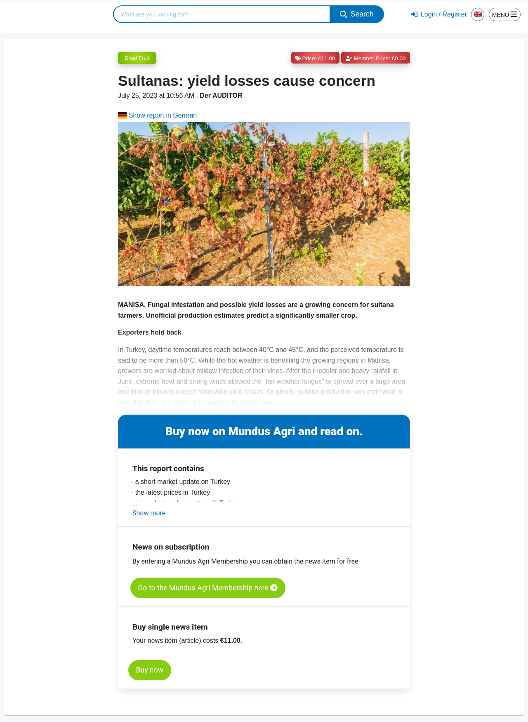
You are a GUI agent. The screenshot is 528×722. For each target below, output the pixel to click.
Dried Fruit (137, 58)
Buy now (149, 670)
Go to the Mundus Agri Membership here (208, 588)
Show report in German (157, 115)
